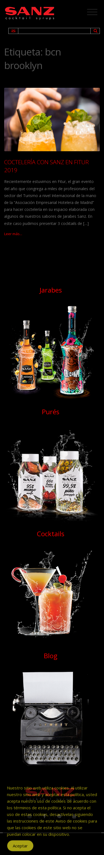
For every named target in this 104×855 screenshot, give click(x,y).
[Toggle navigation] (92, 12)
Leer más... (13, 233)
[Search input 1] (54, 31)
